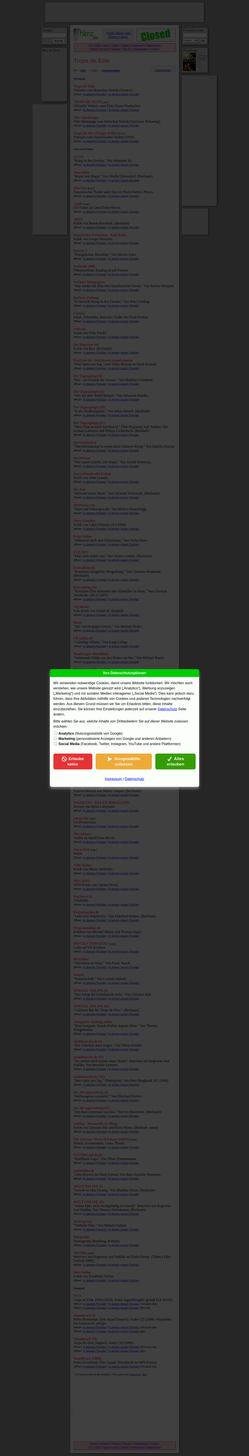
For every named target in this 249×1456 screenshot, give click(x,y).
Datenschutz (167, 709)
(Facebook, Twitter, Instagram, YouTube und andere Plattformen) (120, 744)
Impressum (113, 779)
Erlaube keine (73, 761)
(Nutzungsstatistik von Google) (90, 733)
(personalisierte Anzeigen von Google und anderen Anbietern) (115, 739)
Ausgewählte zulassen (123, 761)
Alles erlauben (175, 761)
